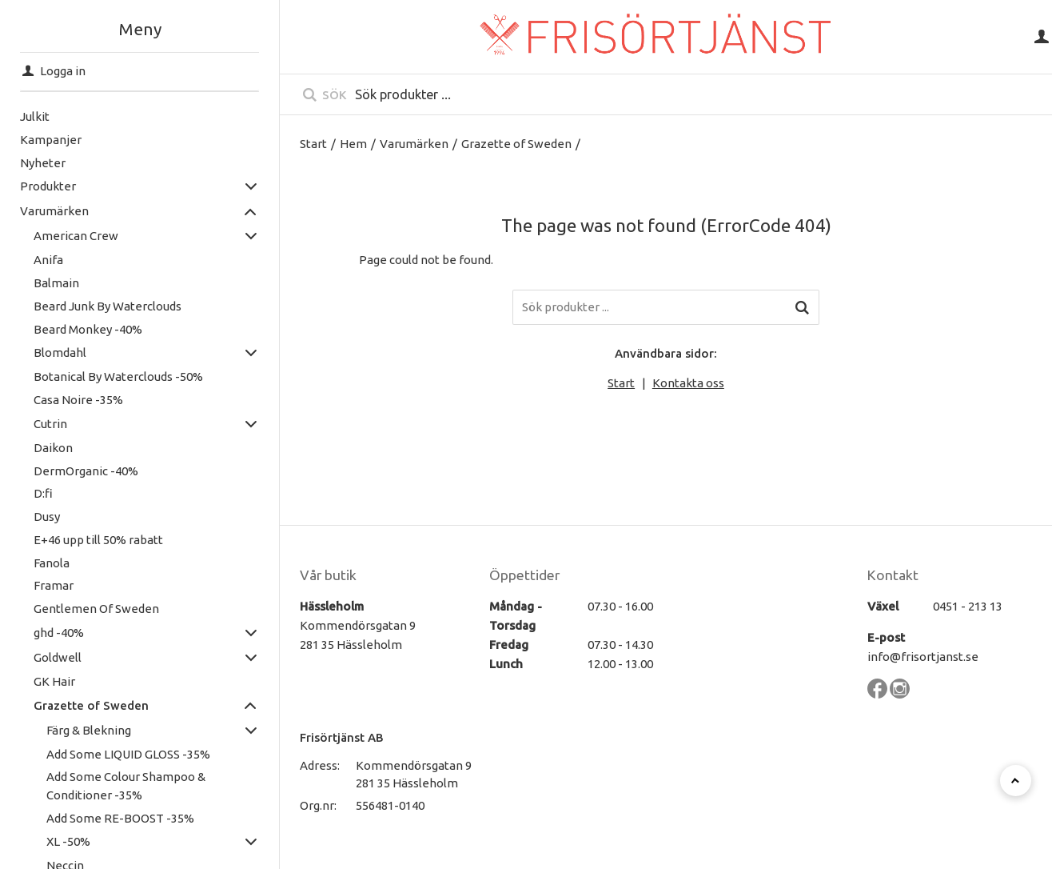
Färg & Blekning (88, 730)
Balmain (56, 283)
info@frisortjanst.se (922, 656)
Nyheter (43, 163)
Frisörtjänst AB (342, 737)
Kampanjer (51, 139)
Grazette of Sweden (91, 705)
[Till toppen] (1015, 780)
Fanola (52, 563)
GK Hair (54, 681)
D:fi (43, 493)
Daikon (53, 448)
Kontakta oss (688, 383)
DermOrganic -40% (86, 471)
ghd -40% (59, 632)
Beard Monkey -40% (88, 329)
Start (313, 143)
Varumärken (54, 211)
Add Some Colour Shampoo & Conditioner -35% (125, 786)
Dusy (47, 516)
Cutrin (50, 423)
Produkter (48, 186)
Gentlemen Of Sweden (96, 608)
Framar (54, 585)
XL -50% (68, 841)
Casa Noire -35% (78, 399)
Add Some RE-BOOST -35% (120, 818)
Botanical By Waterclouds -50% (118, 376)
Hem (353, 143)
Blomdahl (60, 352)
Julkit (35, 116)
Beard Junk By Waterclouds (107, 306)
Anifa (48, 259)
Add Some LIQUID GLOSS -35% (128, 754)
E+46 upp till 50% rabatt (98, 540)
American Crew (76, 235)
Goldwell (58, 657)
